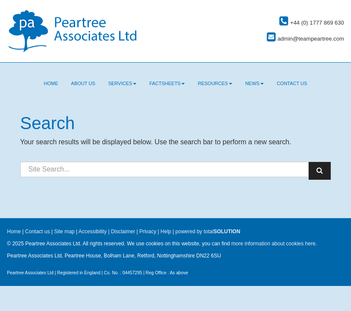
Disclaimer (123, 231)
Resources (215, 83)
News (254, 83)
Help (166, 231)
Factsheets (167, 83)
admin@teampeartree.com (305, 38)
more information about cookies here (273, 244)
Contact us (292, 83)
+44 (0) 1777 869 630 (311, 22)
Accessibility (93, 231)
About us (83, 83)
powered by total (207, 231)
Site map (64, 231)
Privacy (147, 231)
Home (51, 83)
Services (122, 83)
